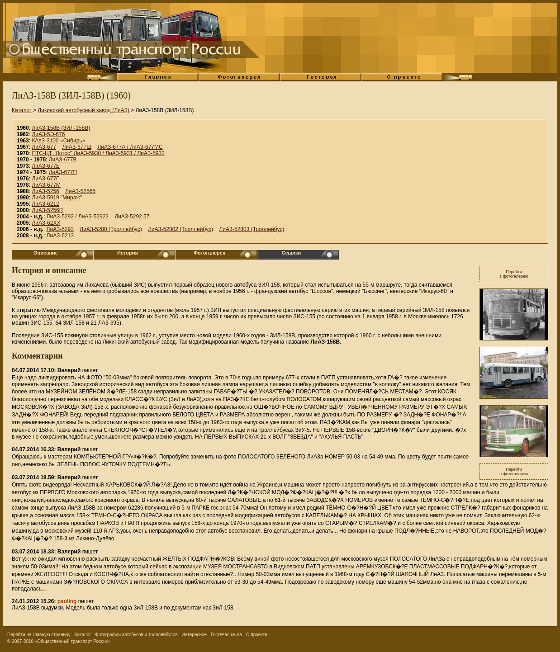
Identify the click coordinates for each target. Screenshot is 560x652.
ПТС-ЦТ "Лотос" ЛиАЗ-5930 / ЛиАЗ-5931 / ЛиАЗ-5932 (98, 153)
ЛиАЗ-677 (44, 147)
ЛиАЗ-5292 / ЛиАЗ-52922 (78, 216)
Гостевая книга (226, 634)
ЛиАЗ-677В (63, 159)
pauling (67, 601)
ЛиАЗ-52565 (80, 191)
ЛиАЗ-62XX (46, 223)
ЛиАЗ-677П (63, 172)
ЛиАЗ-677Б (46, 166)
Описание (45, 252)
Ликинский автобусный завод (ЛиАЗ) (83, 110)
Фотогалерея (210, 252)
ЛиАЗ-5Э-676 (48, 134)
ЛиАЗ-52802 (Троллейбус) (180, 229)
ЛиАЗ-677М (46, 185)
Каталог (22, 110)
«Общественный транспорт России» (73, 641)
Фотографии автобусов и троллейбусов (136, 634)
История (127, 252)
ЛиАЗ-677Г (45, 178)
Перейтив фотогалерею (513, 274)
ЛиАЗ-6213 (60, 235)
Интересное (194, 634)
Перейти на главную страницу (39, 634)
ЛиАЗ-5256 (45, 191)
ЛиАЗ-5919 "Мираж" (56, 197)
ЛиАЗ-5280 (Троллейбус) (111, 229)
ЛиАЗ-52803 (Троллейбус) (251, 229)
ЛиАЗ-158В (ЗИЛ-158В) (61, 128)
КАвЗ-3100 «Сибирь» (58, 140)
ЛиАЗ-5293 (60, 229)
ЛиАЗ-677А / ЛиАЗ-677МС (130, 147)
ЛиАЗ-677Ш (76, 147)
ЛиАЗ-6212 (45, 204)
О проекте (256, 634)
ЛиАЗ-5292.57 (131, 216)
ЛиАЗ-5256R (47, 210)
